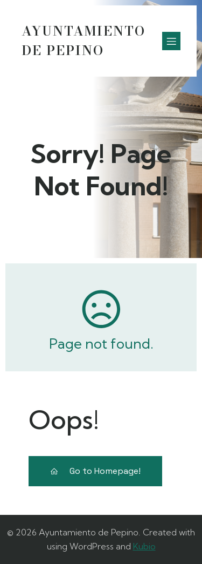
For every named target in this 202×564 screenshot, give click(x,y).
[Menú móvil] (171, 41)
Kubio (144, 546)
